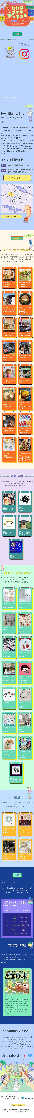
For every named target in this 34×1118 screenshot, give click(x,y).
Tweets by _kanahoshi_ (9, 97)
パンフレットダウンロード (17, 178)
